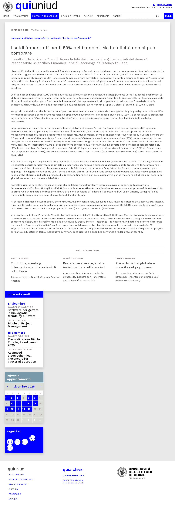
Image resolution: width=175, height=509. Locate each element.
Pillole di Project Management (20, 325)
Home (6, 16)
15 (7, 409)
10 (18, 403)
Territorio (103, 16)
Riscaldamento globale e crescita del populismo (135, 265)
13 (35, 403)
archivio (73, 469)
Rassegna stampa (73, 481)
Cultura (88, 16)
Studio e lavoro (70, 16)
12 (29, 403)
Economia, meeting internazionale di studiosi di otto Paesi (33, 267)
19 (29, 409)
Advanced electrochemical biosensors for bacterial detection (22, 357)
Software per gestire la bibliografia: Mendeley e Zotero (23, 313)
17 (18, 409)
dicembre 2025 (24, 386)
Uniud (168, 16)
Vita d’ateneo (20, 16)
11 (23, 403)
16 (12, 409)
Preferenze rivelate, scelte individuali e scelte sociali (84, 265)
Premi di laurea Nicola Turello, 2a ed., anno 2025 (24, 342)
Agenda (117, 16)
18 (23, 409)
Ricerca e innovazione (44, 16)
